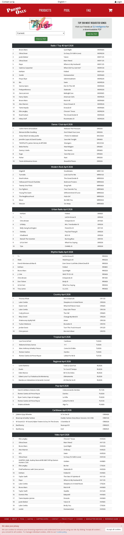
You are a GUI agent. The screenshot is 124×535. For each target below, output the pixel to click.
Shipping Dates (42, 519)
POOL (22, 519)
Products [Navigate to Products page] (45, 10)
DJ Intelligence (99, 26)
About (14, 519)
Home (6, 519)
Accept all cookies (114, 529)
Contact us (8, 1)
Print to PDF (41, 39)
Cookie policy (61, 532)
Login (119, 1)
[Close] (121, 526)
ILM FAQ (30, 519)
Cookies (79, 519)
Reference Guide (111, 519)
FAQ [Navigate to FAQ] (88, 10)
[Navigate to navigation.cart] (110, 10)
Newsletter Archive (94, 519)
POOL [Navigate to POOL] (67, 10)
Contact (55, 519)
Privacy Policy (67, 519)
